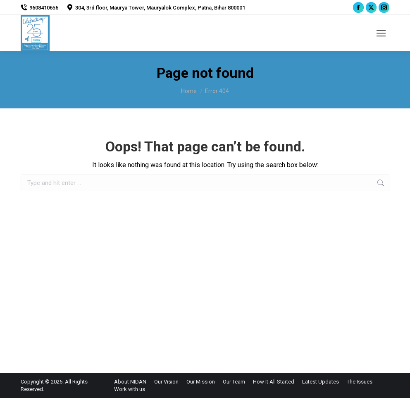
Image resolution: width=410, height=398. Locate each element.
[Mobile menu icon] (381, 33)
